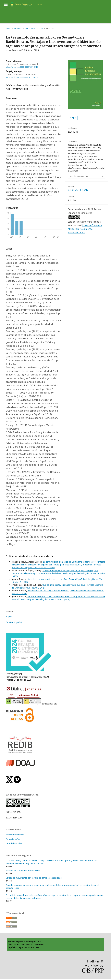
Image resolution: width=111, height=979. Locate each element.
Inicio (8, 28)
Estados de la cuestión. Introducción (23, 870)
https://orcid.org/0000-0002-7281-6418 (22, 67)
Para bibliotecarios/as (15, 843)
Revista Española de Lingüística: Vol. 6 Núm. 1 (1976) (45, 599)
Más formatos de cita (79, 176)
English (9, 616)
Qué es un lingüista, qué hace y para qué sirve (64, 584)
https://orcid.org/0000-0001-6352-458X (22, 77)
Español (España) (14, 622)
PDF (73, 118)
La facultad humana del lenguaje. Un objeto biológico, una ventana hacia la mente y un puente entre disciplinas (55, 572)
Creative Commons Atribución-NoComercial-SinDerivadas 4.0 (85, 229)
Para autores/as (13, 839)
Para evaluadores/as (15, 834)
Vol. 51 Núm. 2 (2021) (34, 28)
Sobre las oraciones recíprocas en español (47, 579)
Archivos (18, 28)
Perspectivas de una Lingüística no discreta (48, 590)
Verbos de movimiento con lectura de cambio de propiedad (34, 877)
